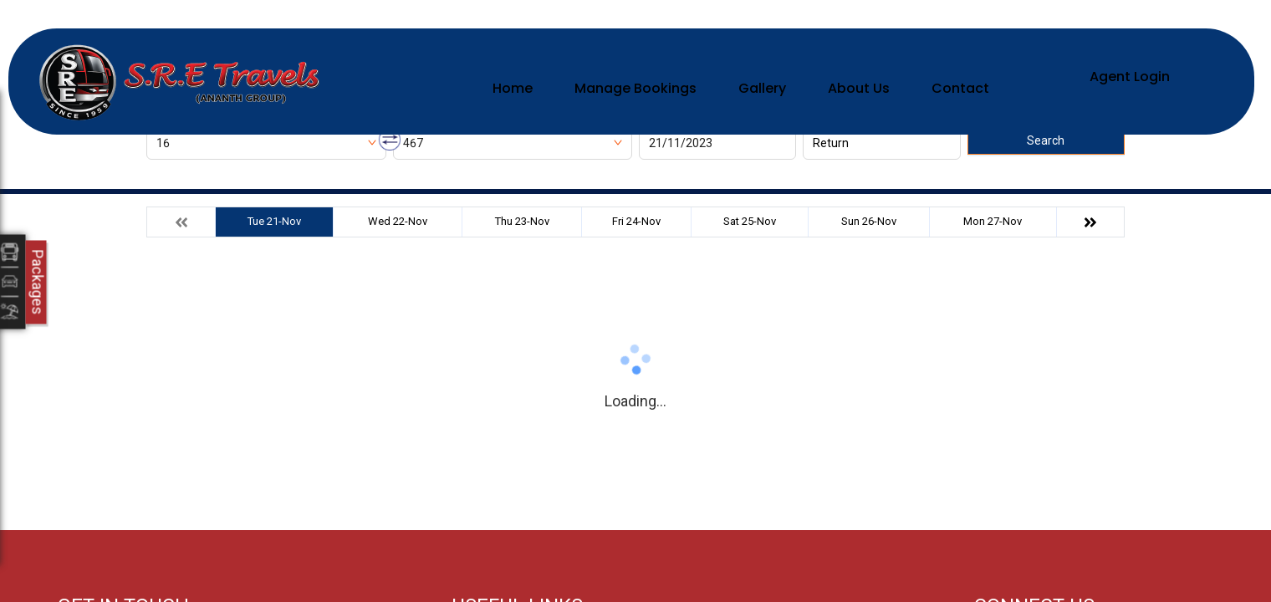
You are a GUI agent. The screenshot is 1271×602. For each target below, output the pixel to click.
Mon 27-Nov (992, 221)
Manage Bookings (635, 88)
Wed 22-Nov (397, 221)
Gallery (762, 88)
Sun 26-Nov (868, 221)
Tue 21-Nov (274, 221)
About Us (859, 88)
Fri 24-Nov (636, 221)
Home (513, 88)
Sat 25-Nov (749, 221)
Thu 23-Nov (522, 221)
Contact (960, 88)
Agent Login (1130, 76)
